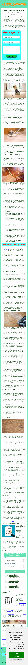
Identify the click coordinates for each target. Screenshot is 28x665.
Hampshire (4, 548)
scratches (4, 479)
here (13, 521)
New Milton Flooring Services (11, 551)
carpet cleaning (20, 605)
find (5, 497)
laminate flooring (6, 611)
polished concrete (13, 610)
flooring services (10, 547)
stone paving (11, 614)
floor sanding (18, 74)
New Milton (6, 249)
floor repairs (19, 543)
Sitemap (3, 648)
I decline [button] (17, 656)
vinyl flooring (5, 609)
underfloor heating (19, 612)
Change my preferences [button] (16, 659)
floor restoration (11, 540)
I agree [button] (16, 653)
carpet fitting (22, 603)
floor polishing (21, 540)
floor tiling (21, 609)
